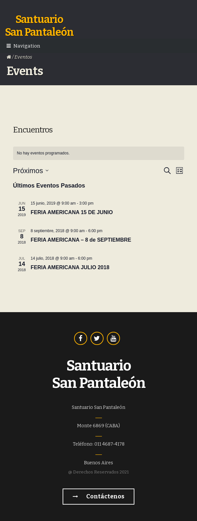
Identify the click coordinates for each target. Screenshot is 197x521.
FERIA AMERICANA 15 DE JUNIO (72, 212)
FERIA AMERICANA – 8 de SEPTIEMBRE (81, 240)
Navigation (26, 46)
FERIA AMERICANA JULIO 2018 (70, 267)
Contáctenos (98, 496)
